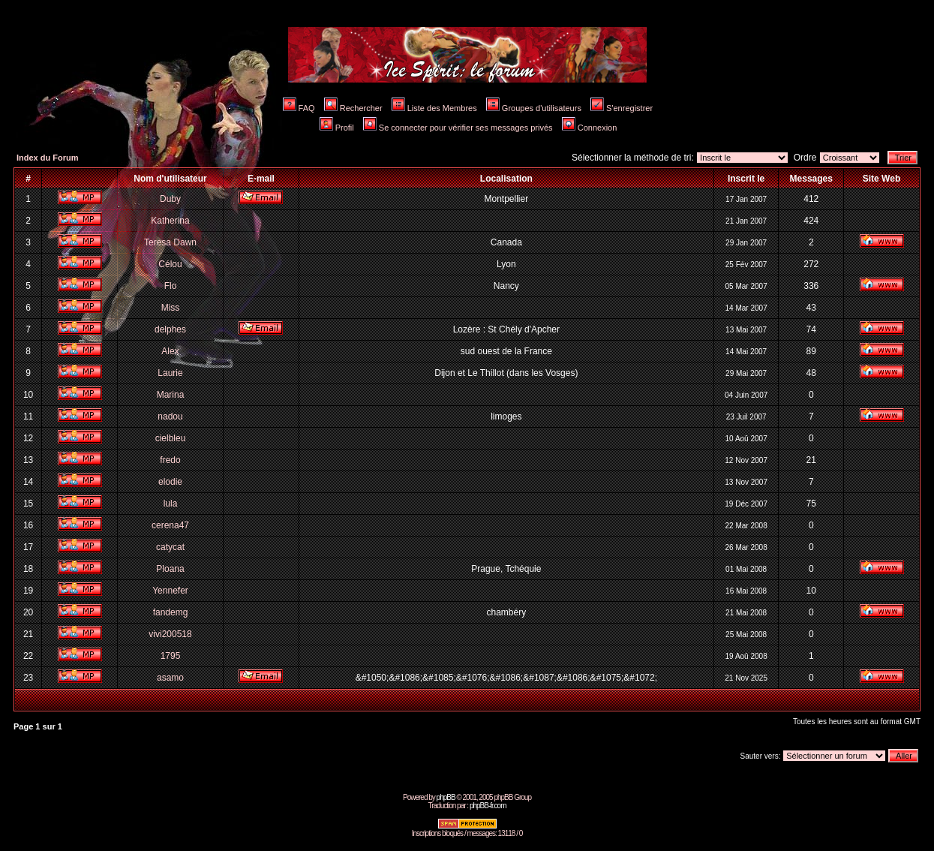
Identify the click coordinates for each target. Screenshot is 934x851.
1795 (171, 656)
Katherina (170, 220)
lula (171, 503)
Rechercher (353, 108)
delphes (170, 329)
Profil (337, 127)
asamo (170, 677)
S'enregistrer (621, 108)
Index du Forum (48, 157)
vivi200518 (170, 634)
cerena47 (170, 525)
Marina (171, 394)
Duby (170, 199)
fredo (170, 460)
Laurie (170, 373)
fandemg (170, 612)
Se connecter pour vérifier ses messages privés (458, 127)
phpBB (446, 797)
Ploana (170, 569)
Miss (170, 307)
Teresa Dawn (170, 242)
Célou (170, 264)
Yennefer (170, 590)
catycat (170, 547)
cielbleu (170, 438)
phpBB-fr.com (488, 805)
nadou (170, 416)
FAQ (299, 108)
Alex (170, 351)
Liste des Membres (434, 108)
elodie (170, 482)
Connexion (589, 127)
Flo (170, 286)
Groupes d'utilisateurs (533, 108)
